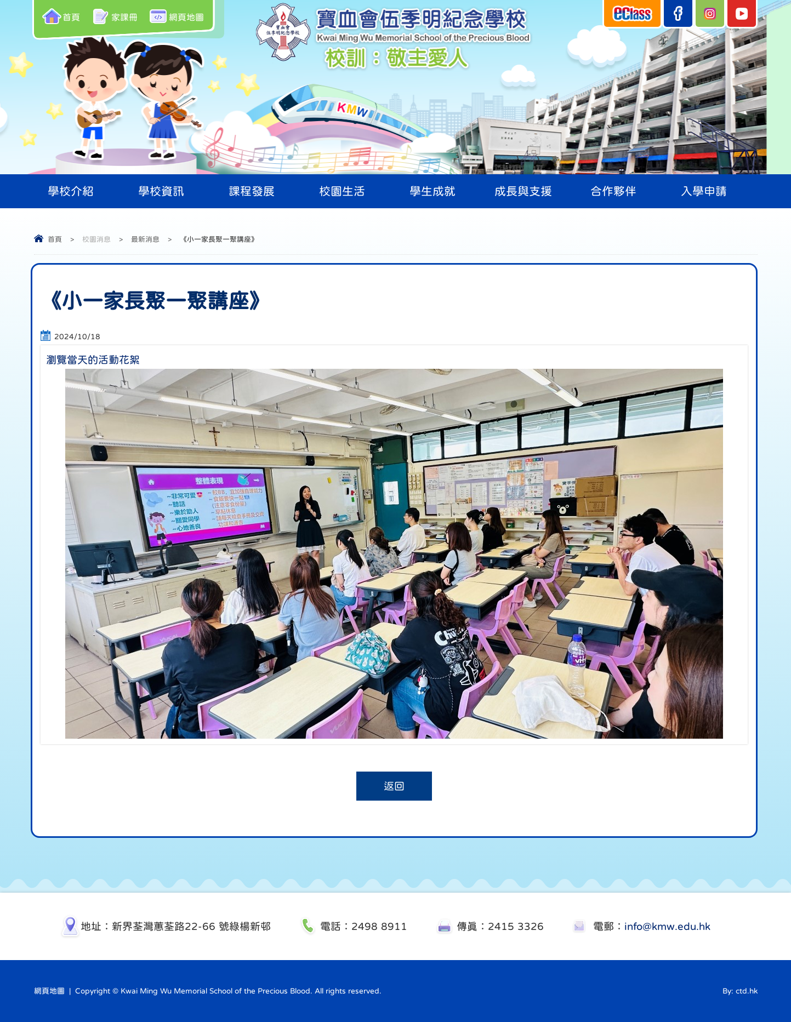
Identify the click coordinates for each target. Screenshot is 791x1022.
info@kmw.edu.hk (667, 926)
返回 (394, 786)
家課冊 (114, 16)
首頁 (61, 16)
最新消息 (145, 239)
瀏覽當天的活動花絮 (93, 360)
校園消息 (96, 239)
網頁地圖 (176, 16)
